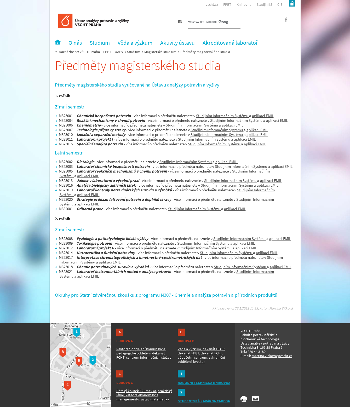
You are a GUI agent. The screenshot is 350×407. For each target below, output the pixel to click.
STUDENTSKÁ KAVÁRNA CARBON (204, 401)
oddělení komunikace (148, 349)
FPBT (227, 4)
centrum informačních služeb (148, 357)
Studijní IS (264, 4)
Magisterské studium (160, 51)
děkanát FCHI (211, 353)
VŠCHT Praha (90, 51)
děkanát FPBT (188, 353)
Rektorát (123, 349)
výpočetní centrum (192, 357)
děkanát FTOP (213, 349)
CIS (279, 4)
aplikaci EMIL (263, 115)
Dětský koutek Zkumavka (136, 390)
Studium (133, 51)
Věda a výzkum (189, 349)
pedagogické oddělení (133, 353)
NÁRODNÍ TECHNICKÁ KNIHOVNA (204, 382)
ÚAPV (119, 51)
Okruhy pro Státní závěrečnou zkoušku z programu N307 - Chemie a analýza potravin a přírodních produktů (166, 295)
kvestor (199, 361)
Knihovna (244, 4)
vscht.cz (212, 4)
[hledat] (208, 22)
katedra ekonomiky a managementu (137, 397)
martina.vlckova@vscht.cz (272, 355)
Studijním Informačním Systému (222, 115)
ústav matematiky (155, 399)
